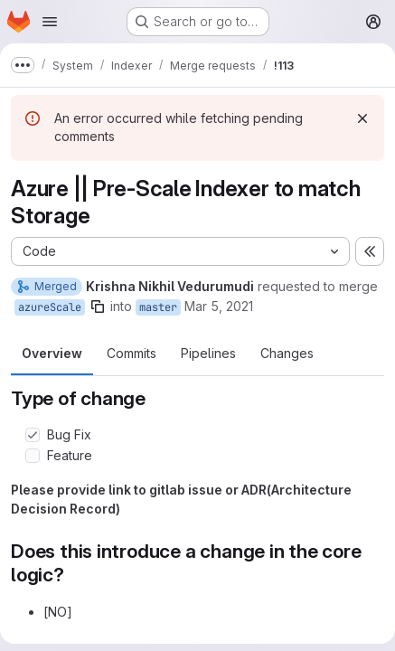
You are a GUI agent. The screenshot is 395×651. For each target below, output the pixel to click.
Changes (287, 353)
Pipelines (208, 353)
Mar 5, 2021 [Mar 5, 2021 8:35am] (218, 306)
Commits (131, 353)
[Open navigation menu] (49, 21)
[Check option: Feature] (32, 455)
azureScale (49, 307)
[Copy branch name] (97, 306)
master (158, 307)
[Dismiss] (362, 118)
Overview (52, 353)
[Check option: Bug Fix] (32, 435)
